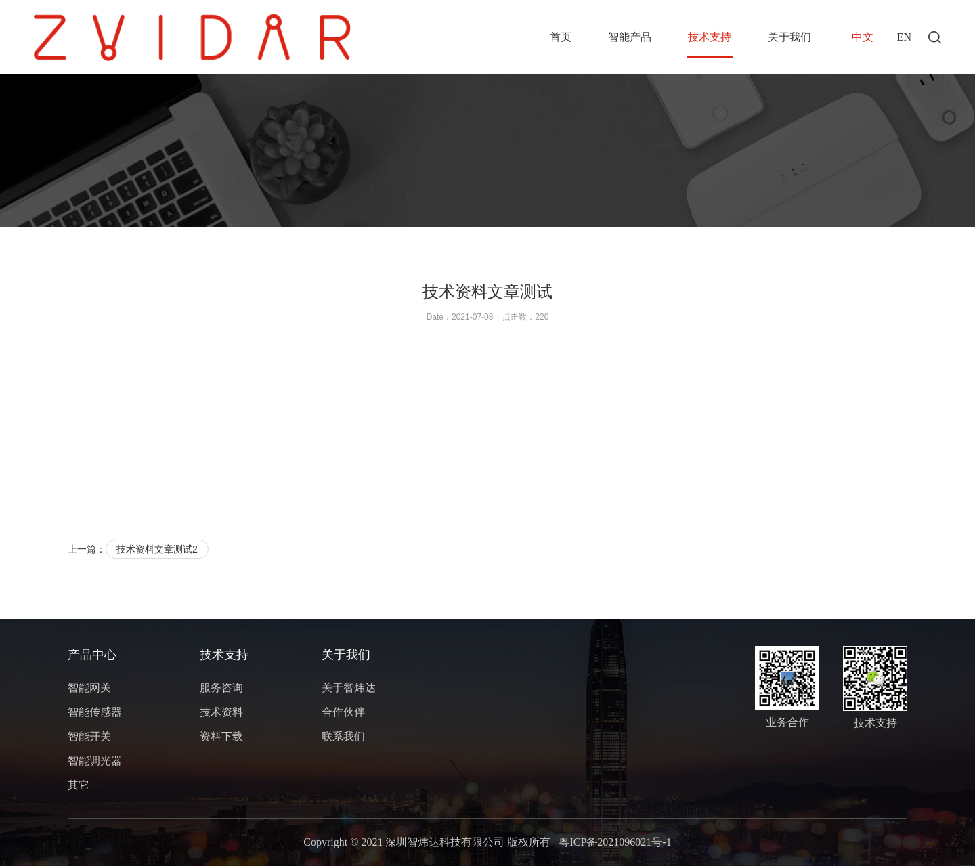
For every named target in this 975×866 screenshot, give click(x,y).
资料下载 (221, 736)
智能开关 (89, 736)
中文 (862, 37)
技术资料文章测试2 (157, 549)
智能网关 (89, 687)
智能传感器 (95, 712)
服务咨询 (221, 687)
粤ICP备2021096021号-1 (615, 842)
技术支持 (709, 37)
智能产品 (629, 37)
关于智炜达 (349, 687)
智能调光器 (95, 760)
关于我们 (789, 37)
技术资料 (221, 712)
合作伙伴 (343, 712)
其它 (78, 785)
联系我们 (343, 736)
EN (904, 37)
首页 (560, 37)
